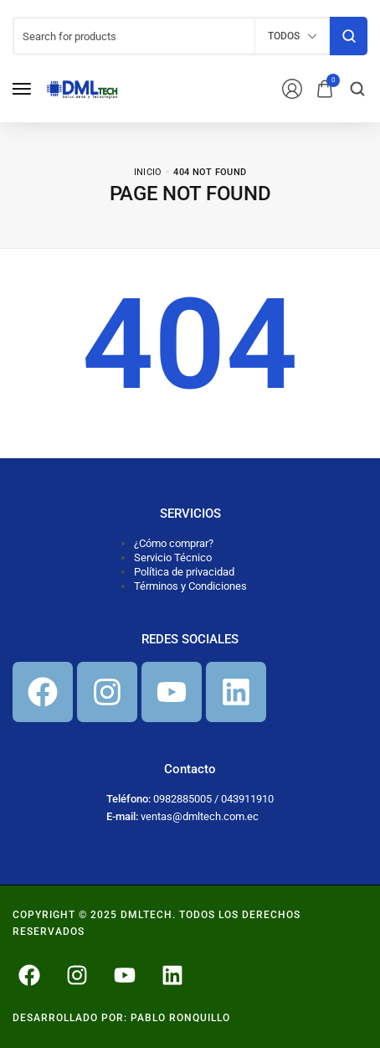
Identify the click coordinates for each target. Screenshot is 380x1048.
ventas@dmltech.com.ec (200, 816)
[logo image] (82, 87)
